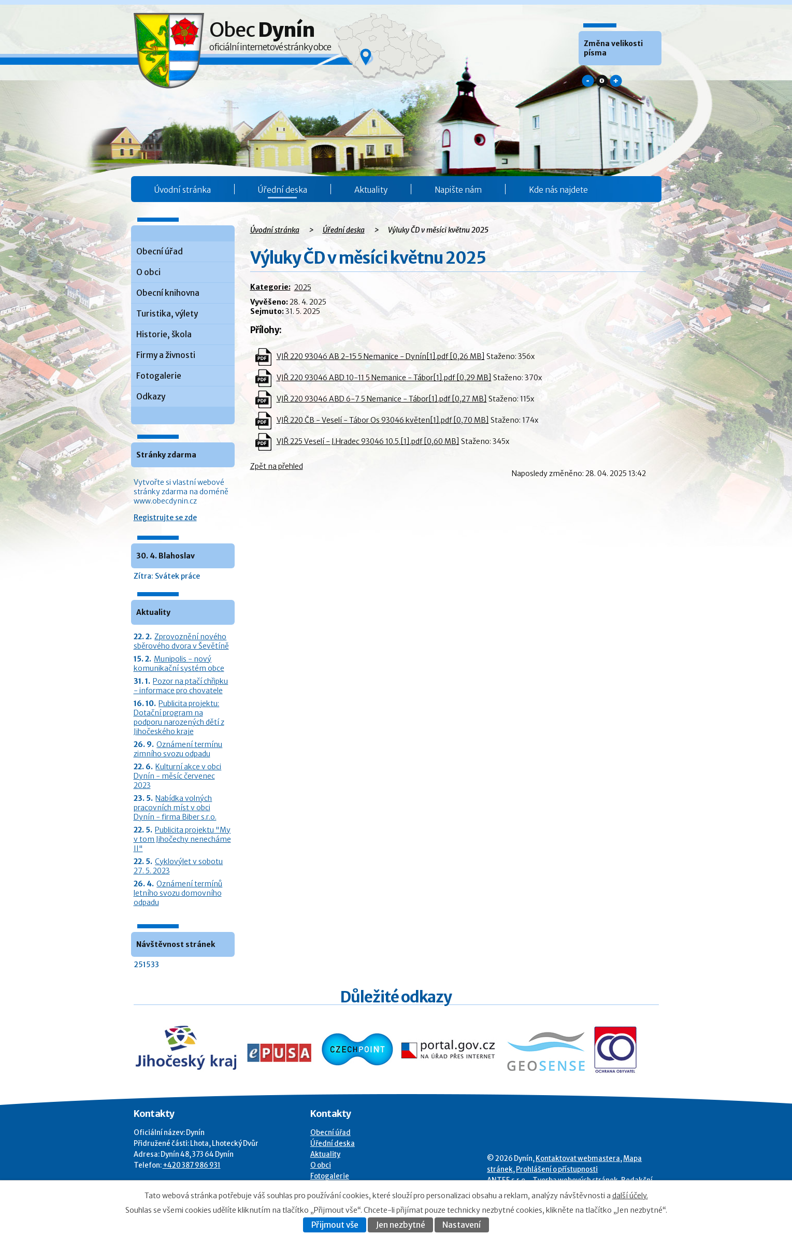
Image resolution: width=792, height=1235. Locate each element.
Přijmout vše (334, 1225)
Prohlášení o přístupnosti (557, 1169)
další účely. (630, 1195)
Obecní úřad (159, 251)
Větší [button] (616, 81)
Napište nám (458, 190)
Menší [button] (588, 81)
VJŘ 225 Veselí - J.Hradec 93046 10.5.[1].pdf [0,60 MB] (368, 441)
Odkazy (150, 396)
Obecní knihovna (167, 293)
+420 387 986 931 (192, 1165)
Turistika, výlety (167, 314)
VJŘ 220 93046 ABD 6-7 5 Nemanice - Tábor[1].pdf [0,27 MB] (382, 399)
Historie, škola (164, 334)
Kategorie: (270, 287)
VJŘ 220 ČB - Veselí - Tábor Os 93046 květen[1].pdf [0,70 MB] (383, 420)
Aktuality (370, 190)
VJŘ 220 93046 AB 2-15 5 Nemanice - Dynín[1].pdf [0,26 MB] (381, 356)
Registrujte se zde (165, 517)
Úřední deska (282, 190)
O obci (148, 272)
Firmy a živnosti (165, 355)
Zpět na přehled (276, 466)
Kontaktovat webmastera (578, 1158)
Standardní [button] (602, 81)
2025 (302, 287)
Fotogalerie (158, 376)
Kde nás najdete (558, 190)
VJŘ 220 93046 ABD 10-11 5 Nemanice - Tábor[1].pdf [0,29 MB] (384, 377)
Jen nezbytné (400, 1225)
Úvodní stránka (182, 190)
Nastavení (461, 1225)
